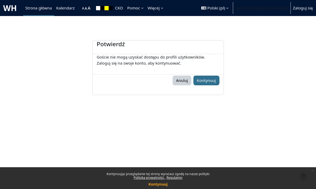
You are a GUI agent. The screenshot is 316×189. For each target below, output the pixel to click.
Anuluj (182, 80)
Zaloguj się (303, 7)
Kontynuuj (158, 184)
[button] (215, 8)
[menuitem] (79, 8)
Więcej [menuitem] (154, 7)
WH (10, 8)
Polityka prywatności (149, 177)
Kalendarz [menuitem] (65, 7)
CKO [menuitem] (119, 7)
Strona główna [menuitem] (38, 7)
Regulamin (175, 177)
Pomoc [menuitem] (133, 7)
